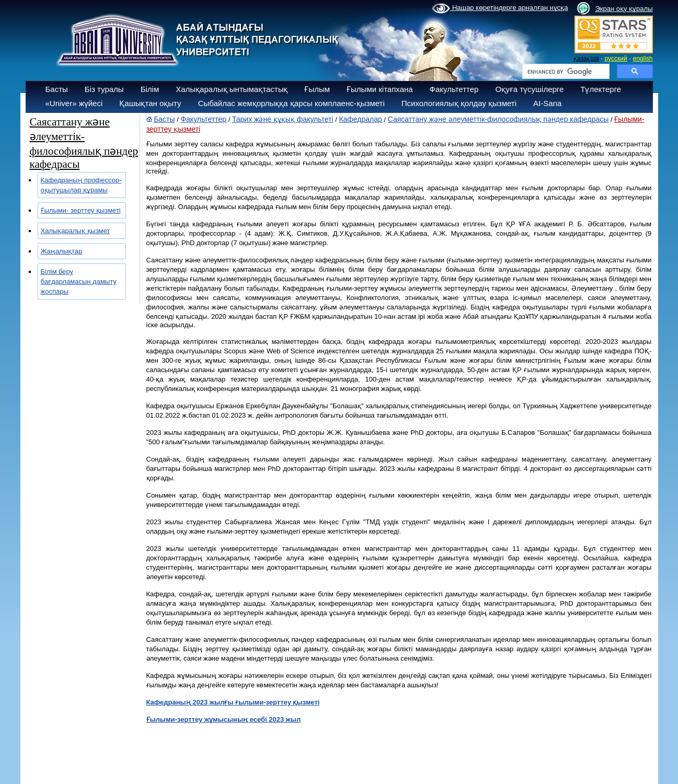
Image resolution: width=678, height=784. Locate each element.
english (642, 58)
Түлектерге (600, 89)
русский (616, 58)
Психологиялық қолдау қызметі (458, 103)
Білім (150, 89)
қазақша (586, 58)
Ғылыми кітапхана (380, 89)
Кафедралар (360, 119)
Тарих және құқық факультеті (283, 119)
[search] (564, 71)
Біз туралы (104, 89)
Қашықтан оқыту (150, 103)
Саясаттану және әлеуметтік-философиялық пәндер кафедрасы (498, 119)
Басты (56, 89)
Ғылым (317, 89)
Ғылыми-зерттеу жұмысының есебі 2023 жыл (223, 719)
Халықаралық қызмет (75, 231)
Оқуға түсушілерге (529, 89)
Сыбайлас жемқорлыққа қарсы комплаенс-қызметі (291, 103)
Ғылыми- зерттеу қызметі (81, 210)
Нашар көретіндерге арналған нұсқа (500, 8)
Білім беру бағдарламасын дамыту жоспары (79, 281)
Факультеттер (454, 89)
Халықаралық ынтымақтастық (232, 89)
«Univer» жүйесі (74, 103)
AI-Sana (547, 103)
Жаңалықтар (62, 251)
